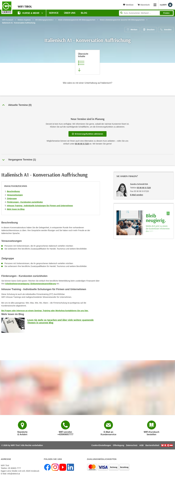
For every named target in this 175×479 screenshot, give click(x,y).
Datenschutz (131, 445)
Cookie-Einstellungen (101, 445)
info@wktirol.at (13, 474)
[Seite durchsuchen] (146, 13)
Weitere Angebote (24, 20)
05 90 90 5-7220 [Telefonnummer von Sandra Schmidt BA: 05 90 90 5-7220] (144, 188)
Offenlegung (118, 445)
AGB (141, 445)
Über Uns (69, 13)
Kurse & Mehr (29, 13)
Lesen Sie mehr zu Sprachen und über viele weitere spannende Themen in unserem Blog (60, 321)
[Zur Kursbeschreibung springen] (87, 62)
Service (54, 13)
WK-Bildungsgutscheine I (44, 20)
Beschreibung (13, 191)
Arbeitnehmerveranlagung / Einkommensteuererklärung (30, 284)
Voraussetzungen (15, 195)
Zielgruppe (12, 198)
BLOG (84, 13)
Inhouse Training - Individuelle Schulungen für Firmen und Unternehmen (40, 206)
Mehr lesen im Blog (15, 209)
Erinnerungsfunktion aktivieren (87, 134)
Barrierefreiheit (152, 445)
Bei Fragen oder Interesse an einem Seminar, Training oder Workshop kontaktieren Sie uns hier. (44, 311)
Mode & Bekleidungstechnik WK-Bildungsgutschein (76, 20)
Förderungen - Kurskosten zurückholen (25, 202)
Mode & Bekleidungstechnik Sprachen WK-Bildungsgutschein (122, 20)
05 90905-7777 (14, 468)
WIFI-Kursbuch (7, 20)
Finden (166, 13)
